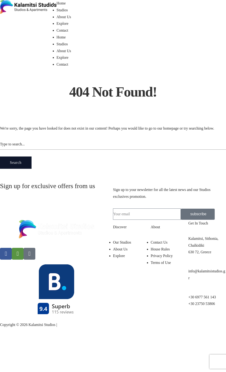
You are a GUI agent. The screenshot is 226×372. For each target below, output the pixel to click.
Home (61, 3)
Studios (62, 10)
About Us (63, 17)
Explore (62, 23)
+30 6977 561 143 (202, 297)
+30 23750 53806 (201, 304)
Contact (62, 30)
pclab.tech (65, 325)
